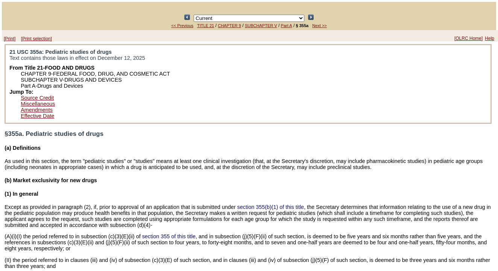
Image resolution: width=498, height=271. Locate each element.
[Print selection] (36, 38)
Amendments (37, 110)
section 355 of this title (169, 236)
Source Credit (37, 98)
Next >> (319, 25)
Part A (286, 25)
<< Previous (182, 25)
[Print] (9, 38)
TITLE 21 (205, 25)
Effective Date (37, 116)
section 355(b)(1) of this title (270, 207)
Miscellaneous (38, 104)
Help (489, 38)
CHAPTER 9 (229, 25)
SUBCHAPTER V (261, 25)
